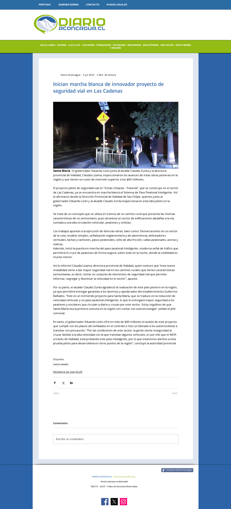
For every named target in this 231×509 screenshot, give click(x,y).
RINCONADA (134, 45)
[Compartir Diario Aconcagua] (177, 470)
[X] (114, 501)
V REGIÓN (115, 48)
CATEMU (62, 45)
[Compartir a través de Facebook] (54, 382)
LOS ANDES (88, 45)
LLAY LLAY (74, 45)
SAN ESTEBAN (151, 45)
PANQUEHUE (103, 45)
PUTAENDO (119, 45)
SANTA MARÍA (183, 45)
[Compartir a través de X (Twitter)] (63, 382)
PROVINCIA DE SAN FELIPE (67, 372)
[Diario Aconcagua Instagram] (123, 501)
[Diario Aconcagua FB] (104, 501)
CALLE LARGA (47, 45)
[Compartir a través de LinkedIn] (71, 382)
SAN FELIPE (167, 45)
